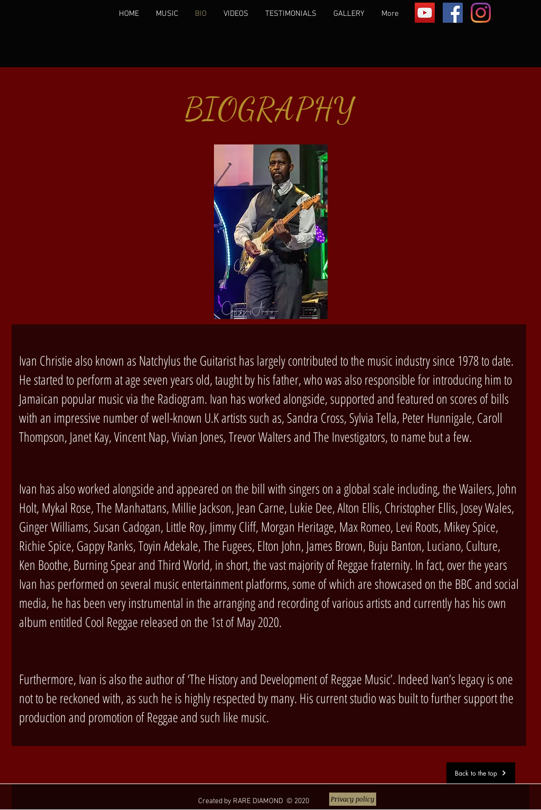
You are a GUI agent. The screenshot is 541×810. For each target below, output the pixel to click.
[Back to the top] (480, 773)
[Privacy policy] (352, 799)
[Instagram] (481, 13)
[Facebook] (453, 13)
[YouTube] (425, 13)
